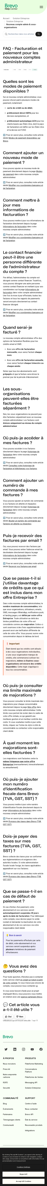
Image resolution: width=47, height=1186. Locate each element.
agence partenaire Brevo (31, 997)
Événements (8, 1109)
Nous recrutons (9, 1064)
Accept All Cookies (23, 1181)
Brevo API (29, 1114)
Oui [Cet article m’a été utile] (10, 1017)
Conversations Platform (31, 1070)
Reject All (23, 1174)
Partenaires (7, 1114)
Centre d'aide (31, 1104)
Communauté (8, 1125)
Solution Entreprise (21, 18)
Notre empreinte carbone (10, 1075)
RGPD (5, 1082)
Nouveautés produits (33, 1125)
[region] (23, 1167)
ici (37, 986)
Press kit (6, 1069)
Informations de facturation (15, 227)
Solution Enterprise (33, 1088)
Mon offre (31, 707)
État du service (31, 1120)
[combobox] (23, 34)
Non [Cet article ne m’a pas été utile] (21, 1017)
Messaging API (31, 1082)
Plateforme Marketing (34, 1064)
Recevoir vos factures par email (22, 566)
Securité (6, 1088)
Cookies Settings (23, 1167)
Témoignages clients (11, 1120)
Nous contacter (31, 1109)
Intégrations (30, 1130)
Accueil (6, 18)
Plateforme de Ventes (34, 1077)
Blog (5, 1104)
